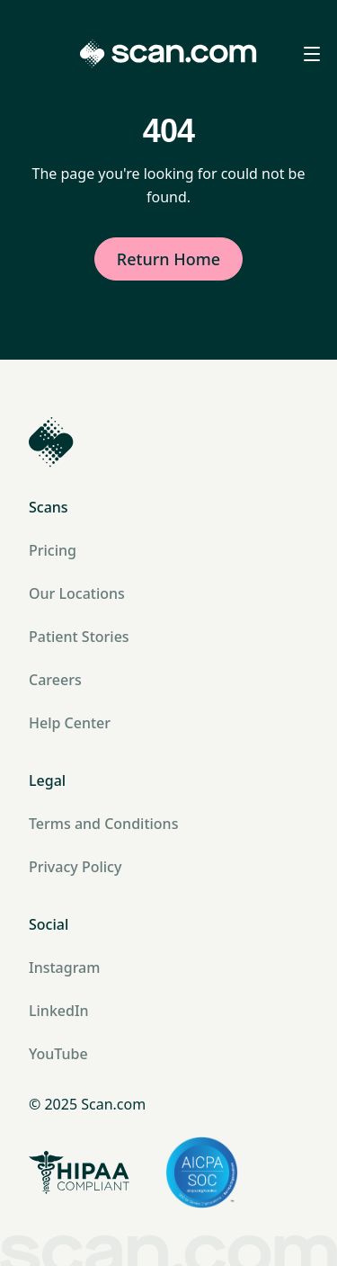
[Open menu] (312, 54)
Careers (55, 680)
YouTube (58, 1054)
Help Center (70, 723)
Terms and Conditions (103, 824)
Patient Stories (79, 636)
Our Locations (77, 593)
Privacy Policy (75, 867)
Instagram (64, 967)
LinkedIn (59, 1011)
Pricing (52, 550)
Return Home (168, 259)
